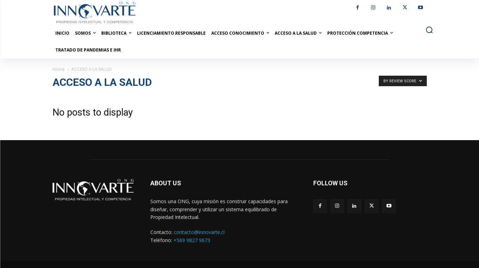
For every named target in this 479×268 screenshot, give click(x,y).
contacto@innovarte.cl (199, 232)
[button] (429, 30)
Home (59, 69)
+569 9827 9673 (191, 240)
